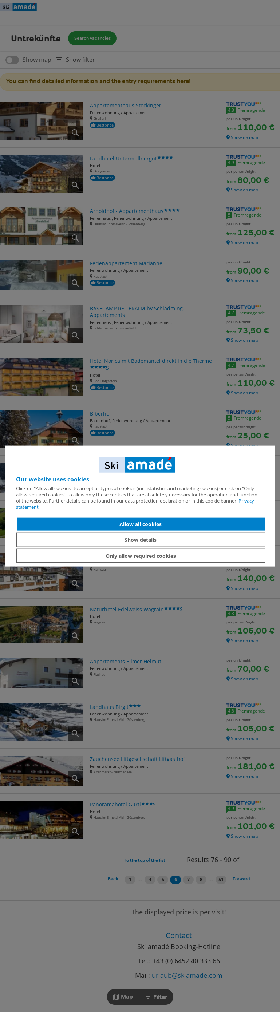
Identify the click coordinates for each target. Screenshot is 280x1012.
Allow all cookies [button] (140, 523)
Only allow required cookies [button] (141, 555)
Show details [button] (141, 539)
